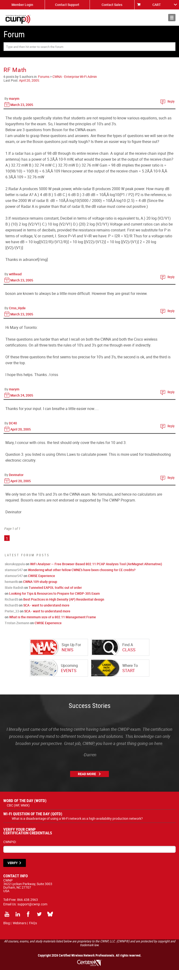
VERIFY (13, 863)
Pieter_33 (12, 611)
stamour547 (14, 570)
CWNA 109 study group (40, 581)
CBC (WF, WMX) (18, 805)
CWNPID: (9, 842)
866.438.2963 (27, 899)
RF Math (15, 70)
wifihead (15, 274)
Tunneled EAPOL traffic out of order (55, 587)
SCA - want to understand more (46, 605)
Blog (6, 923)
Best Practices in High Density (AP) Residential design (63, 599)
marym (14, 98)
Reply (171, 101)
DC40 (13, 423)
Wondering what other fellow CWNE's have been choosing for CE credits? (81, 570)
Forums (43, 76)
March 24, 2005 (21, 395)
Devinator (16, 474)
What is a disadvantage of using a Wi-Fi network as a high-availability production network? (77, 818)
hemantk (11, 581)
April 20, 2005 (29, 80)
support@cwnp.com (32, 904)
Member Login (22, 4)
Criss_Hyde (17, 308)
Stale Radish (14, 587)
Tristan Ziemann (17, 623)
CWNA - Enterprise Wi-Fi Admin (74, 76)
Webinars (19, 923)
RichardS (11, 599)
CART (156, 4)
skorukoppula (15, 564)
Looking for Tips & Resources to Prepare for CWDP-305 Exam (54, 593)
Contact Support (67, 4)
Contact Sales (112, 4)
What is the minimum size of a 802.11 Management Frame (52, 617)
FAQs (33, 923)
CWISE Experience (41, 575)
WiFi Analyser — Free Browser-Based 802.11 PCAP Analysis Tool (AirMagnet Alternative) (96, 564)
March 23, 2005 (21, 104)
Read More (87, 774)
